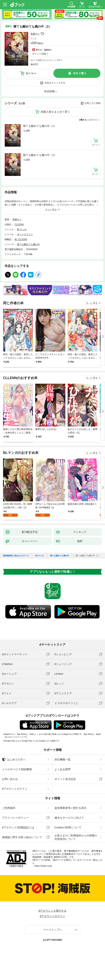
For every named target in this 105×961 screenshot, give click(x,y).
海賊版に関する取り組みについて (22, 837)
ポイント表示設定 (65, 779)
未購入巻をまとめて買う (55, 111)
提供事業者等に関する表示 (71, 807)
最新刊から (94, 120)
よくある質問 (63, 769)
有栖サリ (35, 34)
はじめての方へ (14, 759)
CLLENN (19, 224)
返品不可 (34, 64)
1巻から (83, 120)
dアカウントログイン (14, 788)
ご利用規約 (8, 807)
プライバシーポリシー (15, 817)
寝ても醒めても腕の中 (28, 244)
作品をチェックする (55, 83)
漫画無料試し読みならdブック (16, 556)
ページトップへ (52, 929)
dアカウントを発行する (52, 910)
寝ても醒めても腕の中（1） (40, 125)
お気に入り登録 (92, 103)
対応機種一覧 (63, 759)
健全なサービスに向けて (69, 817)
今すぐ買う (79, 73)
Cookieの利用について (68, 827)
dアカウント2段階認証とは (18, 827)
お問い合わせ (10, 779)
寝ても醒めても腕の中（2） (40, 155)
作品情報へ (50, 91)
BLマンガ (22, 229)
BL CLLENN (21, 239)
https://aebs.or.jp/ (43, 866)
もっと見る (92, 303)
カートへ (31, 73)
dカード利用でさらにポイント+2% (45, 60)
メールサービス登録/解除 (17, 769)
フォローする (42, 34)
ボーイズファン (25, 234)
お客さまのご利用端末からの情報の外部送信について (76, 837)
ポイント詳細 (39, 53)
